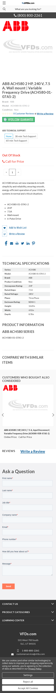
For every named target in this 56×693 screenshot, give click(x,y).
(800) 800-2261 (28, 15)
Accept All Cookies (28, 688)
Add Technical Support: (14, 130)
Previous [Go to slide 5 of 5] (3, 415)
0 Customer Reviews (24, 113)
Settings (28, 675)
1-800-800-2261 (30, 650)
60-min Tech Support (16, 140)
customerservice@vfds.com (30, 653)
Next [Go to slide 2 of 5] (53, 415)
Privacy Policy (34, 668)
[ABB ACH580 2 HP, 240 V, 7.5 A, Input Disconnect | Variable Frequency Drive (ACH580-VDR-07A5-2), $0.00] (28, 405)
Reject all (28, 681)
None (9, 136)
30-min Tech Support (25, 136)
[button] (44, 113)
